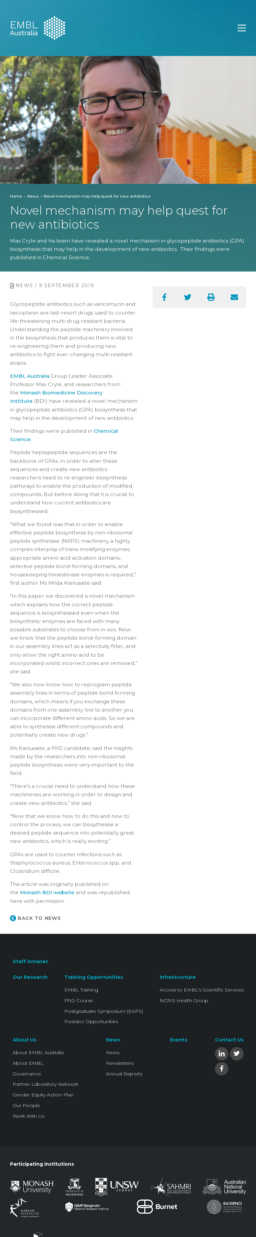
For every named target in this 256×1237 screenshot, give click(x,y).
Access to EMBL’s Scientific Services (202, 990)
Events (178, 1040)
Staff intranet (30, 961)
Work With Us (28, 1116)
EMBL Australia (29, 376)
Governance (27, 1074)
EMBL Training (81, 990)
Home (16, 196)
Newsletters (120, 1063)
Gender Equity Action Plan (43, 1095)
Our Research (30, 977)
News (33, 196)
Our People (26, 1105)
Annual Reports (124, 1074)
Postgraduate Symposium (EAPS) (103, 1011)
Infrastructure (178, 977)
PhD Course (78, 1000)
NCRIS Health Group (184, 1000)
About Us (24, 1040)
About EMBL (28, 1063)
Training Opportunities (93, 977)
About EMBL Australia (38, 1052)
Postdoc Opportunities (91, 1021)
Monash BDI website (48, 892)
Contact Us (229, 1040)
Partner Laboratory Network (45, 1084)
